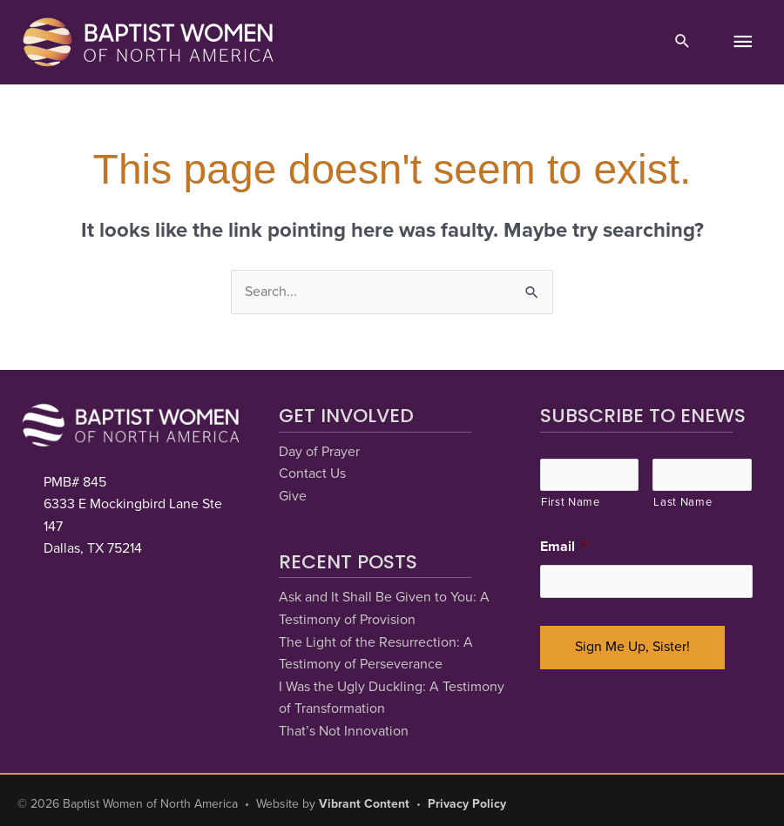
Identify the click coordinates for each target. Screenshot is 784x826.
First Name (570, 502)
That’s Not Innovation (344, 731)
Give (293, 496)
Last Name (682, 502)
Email (563, 546)
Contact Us (312, 473)
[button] (682, 43)
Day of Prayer (319, 451)
